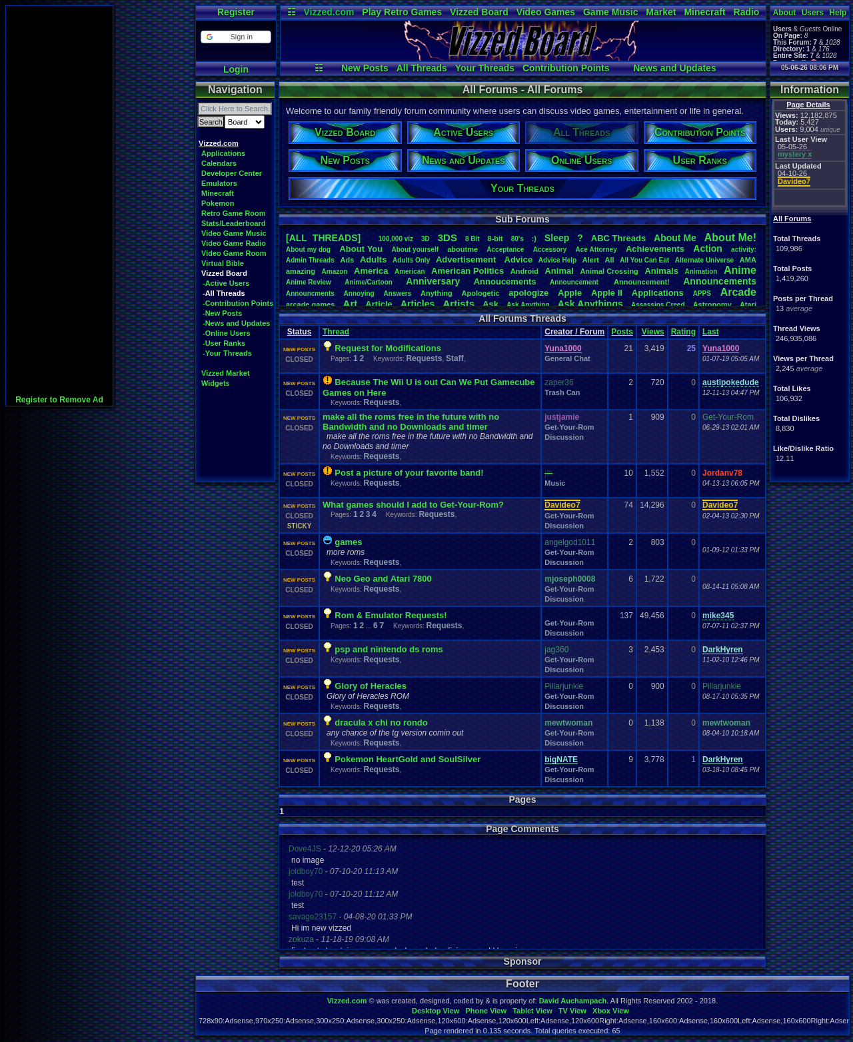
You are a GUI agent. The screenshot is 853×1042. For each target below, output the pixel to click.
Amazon (335, 271)
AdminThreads (310, 260)
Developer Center (231, 173)
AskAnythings (590, 303)
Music (554, 483)
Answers (398, 293)
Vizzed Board (479, 12)
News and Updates (674, 68)
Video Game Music (234, 233)
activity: (743, 249)
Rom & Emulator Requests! (390, 615)
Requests (424, 358)
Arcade (738, 292)
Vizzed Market (225, 373)
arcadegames (310, 304)
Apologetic (481, 293)
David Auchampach (573, 1001)
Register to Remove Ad (59, 399)
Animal (558, 271)
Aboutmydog (308, 249)
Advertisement (467, 259)
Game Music (610, 12)
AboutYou (361, 249)
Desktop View (435, 1011)
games (348, 542)
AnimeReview (308, 282)
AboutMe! (730, 237)
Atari (748, 304)
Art (350, 303)
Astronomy (712, 304)
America (371, 271)
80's (517, 239)
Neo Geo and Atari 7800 (383, 579)
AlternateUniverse (704, 260)
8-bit (495, 239)
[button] (236, 37)
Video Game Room (234, 253)
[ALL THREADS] (323, 238)
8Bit (472, 239)
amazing (300, 271)
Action (707, 248)
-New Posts (222, 313)
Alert (590, 260)
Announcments (310, 293)
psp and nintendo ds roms (389, 649)
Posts (622, 331)
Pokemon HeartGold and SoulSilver (407, 759)
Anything (436, 293)
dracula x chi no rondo (381, 723)
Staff (455, 358)
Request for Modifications (388, 348)
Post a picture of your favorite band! (409, 473)
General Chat (567, 358)
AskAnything (527, 304)
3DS (447, 237)
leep (556, 238)
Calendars (219, 163)
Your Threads (484, 68)
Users (813, 12)
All (609, 260)
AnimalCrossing (609, 271)
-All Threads (224, 293)
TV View (572, 1011)
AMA (748, 260)
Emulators (219, 183)
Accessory (550, 249)
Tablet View (532, 1011)
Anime (740, 270)
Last (710, 331)
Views (653, 331)
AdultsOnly (411, 260)
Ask (490, 304)
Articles (417, 303)
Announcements (719, 281)
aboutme (462, 249)
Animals (661, 271)
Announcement (575, 282)
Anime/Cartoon (369, 282)
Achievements (655, 249)
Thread (336, 331)
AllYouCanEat (644, 260)
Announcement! (642, 282)
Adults (373, 259)
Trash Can (562, 392)
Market (661, 12)
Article (378, 304)
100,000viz (396, 239)
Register (236, 12)
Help (837, 12)
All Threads (422, 68)
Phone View (485, 1011)
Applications (223, 153)
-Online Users (227, 333)
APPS (702, 293)
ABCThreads (618, 238)
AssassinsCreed (658, 304)
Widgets (215, 383)
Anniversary (433, 281)
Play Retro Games (402, 12)
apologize (528, 293)
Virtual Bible (222, 263)
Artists (458, 303)
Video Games (545, 12)
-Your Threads (227, 353)
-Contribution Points (238, 303)
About (784, 12)
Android (524, 271)
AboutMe (675, 238)
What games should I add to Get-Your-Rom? (413, 505)
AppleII (606, 293)
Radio (747, 12)
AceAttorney (595, 249)
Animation (701, 271)
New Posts (365, 68)
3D (425, 239)
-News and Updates (236, 323)
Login (236, 69)
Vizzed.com (328, 12)
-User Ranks (224, 343)
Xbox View (610, 1011)
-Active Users (226, 283)
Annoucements (505, 281)
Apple (570, 293)
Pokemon (218, 203)
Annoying (359, 293)
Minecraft (704, 12)
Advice (518, 259)
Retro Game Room (233, 213)
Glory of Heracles (371, 686)
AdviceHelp (557, 260)
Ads (347, 260)
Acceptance (505, 249)
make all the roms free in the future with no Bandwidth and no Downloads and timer (411, 422)
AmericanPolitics (467, 271)
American (410, 271)
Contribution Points (566, 68)
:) (534, 239)
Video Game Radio (233, 243)
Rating (683, 331)
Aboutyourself (414, 249)
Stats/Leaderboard (233, 223)
